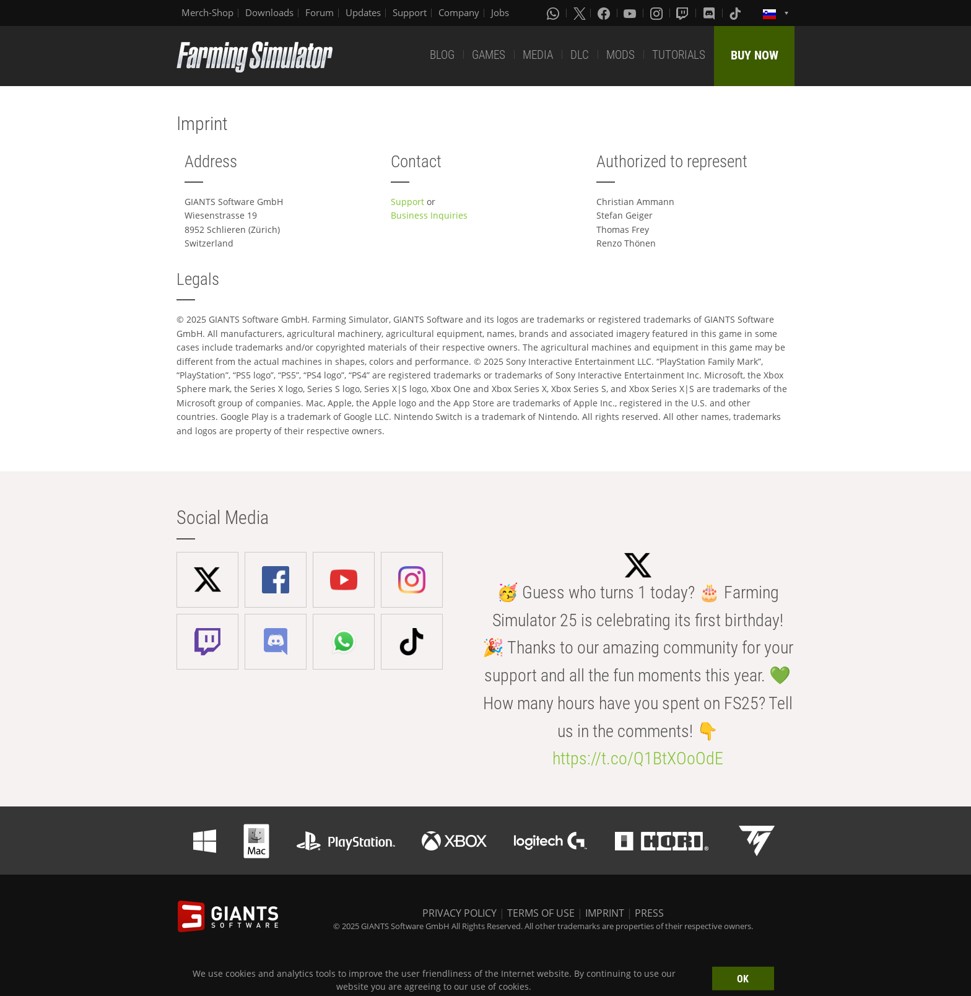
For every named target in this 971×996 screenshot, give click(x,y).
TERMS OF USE (541, 913)
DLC (579, 55)
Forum (319, 12)
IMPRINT (604, 913)
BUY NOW (754, 55)
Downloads (269, 12)
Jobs (500, 12)
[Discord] (710, 13)
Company (458, 12)
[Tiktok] (736, 13)
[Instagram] (657, 13)
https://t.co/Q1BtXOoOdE (637, 758)
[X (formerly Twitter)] (579, 13)
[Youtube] (631, 13)
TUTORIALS (678, 55)
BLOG (442, 55)
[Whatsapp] (554, 13)
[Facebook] (605, 13)
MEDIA (538, 55)
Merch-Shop (207, 12)
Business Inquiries (429, 215)
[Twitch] (683, 13)
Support (410, 12)
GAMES (488, 55)
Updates (363, 12)
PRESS (649, 913)
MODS (620, 55)
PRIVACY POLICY (459, 913)
